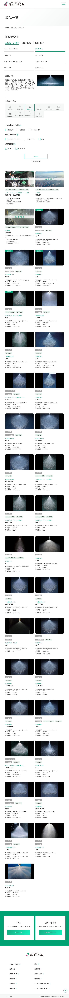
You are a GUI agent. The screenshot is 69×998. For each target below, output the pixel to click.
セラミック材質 (35, 130)
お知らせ (12, 983)
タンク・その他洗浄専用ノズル (13, 61)
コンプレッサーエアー (14, 139)
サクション (21, 149)
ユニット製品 (8, 68)
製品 (35, 964)
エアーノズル (39, 55)
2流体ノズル (7, 55)
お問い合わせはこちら (50, 932)
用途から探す (26, 43)
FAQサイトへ (18, 932)
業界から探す (39, 43)
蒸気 (42, 139)
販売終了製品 (39, 68)
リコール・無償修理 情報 (41, 983)
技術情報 (37, 969)
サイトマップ (8, 996)
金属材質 (10, 130)
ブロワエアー (31, 139)
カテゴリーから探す (12, 43)
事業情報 (12, 978)
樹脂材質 (22, 130)
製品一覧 (13, 27)
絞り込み (36, 156)
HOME (7, 27)
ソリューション (14, 964)
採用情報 (12, 988)
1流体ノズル (39, 49)
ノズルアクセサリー (41, 61)
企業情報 (37, 978)
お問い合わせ (38, 973)
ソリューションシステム (11, 49)
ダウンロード (13, 973)
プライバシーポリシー (40, 988)
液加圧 (10, 149)
